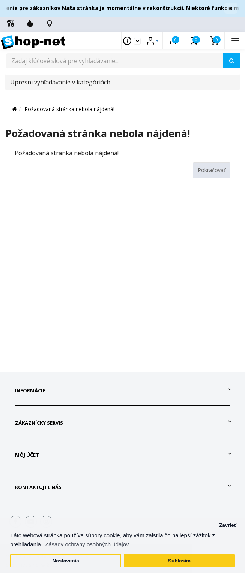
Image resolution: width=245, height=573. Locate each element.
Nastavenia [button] (65, 561)
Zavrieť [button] (227, 525)
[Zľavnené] (30, 23)
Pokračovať (211, 170)
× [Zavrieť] (231, 8)
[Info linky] (10, 23)
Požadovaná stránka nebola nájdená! (69, 108)
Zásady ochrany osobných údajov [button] (87, 544)
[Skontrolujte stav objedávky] (49, 23)
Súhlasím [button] (179, 561)
